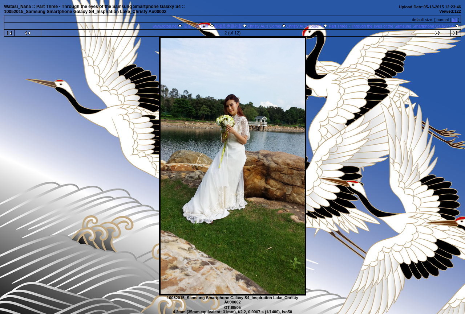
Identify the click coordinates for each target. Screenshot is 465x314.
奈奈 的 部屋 (196, 26)
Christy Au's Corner (264, 26)
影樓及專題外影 (228, 26)
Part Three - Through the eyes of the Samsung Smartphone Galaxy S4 (391, 26)
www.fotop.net (165, 26)
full (454, 19)
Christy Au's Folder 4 (304, 26)
